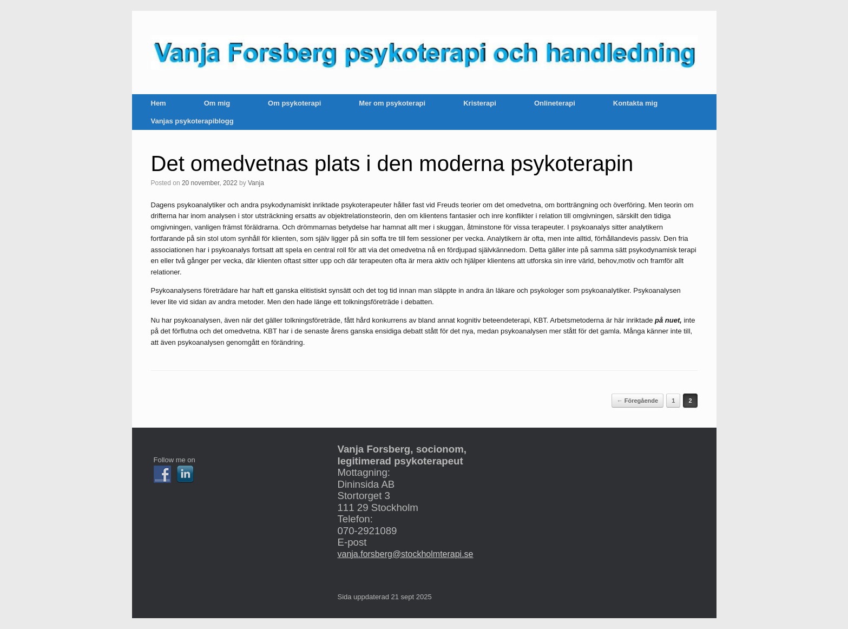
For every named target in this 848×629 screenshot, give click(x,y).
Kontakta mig (635, 103)
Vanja (256, 183)
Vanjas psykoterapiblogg (192, 121)
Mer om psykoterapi (392, 103)
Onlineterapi (554, 103)
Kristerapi (479, 103)
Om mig (217, 103)
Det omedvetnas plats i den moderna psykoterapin (392, 163)
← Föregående (637, 400)
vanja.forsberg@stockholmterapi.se (405, 554)
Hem (158, 103)
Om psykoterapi (294, 103)
